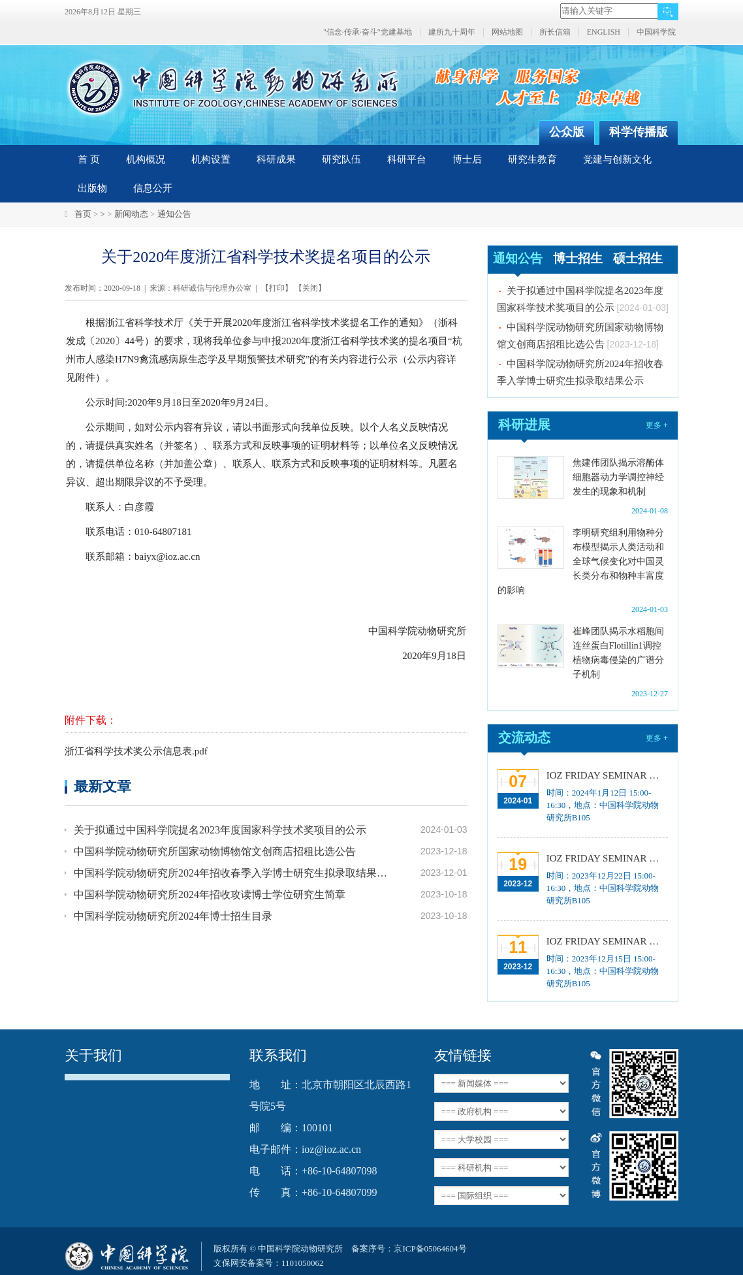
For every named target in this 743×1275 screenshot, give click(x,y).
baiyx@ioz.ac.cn (167, 556)
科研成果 (276, 159)
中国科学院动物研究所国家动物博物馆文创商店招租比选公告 (215, 851)
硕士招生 (638, 258)
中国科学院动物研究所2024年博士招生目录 (173, 916)
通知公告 (174, 214)
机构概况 (145, 159)
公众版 (566, 131)
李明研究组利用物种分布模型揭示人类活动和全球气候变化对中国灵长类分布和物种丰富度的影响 (581, 561)
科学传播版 (638, 131)
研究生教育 (532, 159)
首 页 (89, 159)
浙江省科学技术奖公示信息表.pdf (136, 751)
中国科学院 (656, 32)
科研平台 (406, 159)
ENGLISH (603, 32)
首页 (82, 214)
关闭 (310, 288)
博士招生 (578, 258)
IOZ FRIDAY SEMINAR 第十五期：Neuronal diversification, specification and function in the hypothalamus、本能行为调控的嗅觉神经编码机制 (607, 775)
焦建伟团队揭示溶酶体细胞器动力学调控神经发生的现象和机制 (618, 477)
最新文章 (102, 786)
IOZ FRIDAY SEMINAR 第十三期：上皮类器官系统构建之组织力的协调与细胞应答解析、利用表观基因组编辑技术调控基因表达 (607, 858)
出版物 (92, 188)
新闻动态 (131, 214)
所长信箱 (555, 32)
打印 (277, 288)
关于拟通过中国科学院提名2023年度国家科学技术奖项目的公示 (220, 829)
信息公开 (152, 188)
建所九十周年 (451, 32)
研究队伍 (341, 159)
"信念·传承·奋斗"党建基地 (367, 32)
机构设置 (210, 159)
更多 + (657, 425)
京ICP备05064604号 (430, 1248)
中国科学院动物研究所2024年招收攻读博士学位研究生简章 (209, 894)
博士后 (467, 159)
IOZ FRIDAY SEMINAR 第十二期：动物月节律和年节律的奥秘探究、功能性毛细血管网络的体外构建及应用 (607, 941)
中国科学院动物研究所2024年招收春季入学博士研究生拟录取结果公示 (232, 873)
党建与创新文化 (617, 159)
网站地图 (507, 32)
